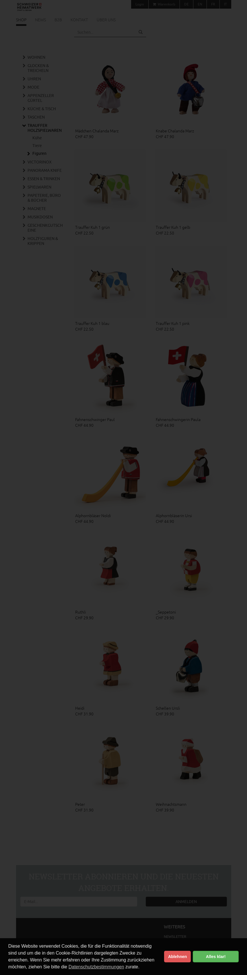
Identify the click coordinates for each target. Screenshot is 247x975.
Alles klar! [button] (216, 956)
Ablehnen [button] (177, 956)
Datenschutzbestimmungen (96, 966)
